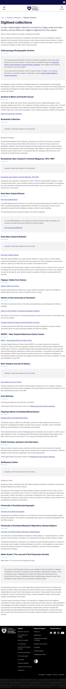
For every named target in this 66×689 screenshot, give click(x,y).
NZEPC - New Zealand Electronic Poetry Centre (16, 340)
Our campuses (22, 644)
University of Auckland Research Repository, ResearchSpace (20, 532)
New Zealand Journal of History (11, 382)
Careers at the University (24, 666)
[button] (64, 2)
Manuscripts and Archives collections (43, 406)
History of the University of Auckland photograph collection (20, 311)
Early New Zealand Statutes (10, 255)
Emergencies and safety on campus (40, 639)
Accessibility (41, 674)
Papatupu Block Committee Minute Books (14, 418)
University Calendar (23, 663)
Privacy (55, 674)
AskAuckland (37, 635)
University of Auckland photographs (12, 511)
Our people (21, 659)
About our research (23, 640)
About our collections (14, 17)
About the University (23, 631)
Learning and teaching (24, 652)
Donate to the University (40, 644)
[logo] (33, 8)
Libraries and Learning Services (24, 648)
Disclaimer (61, 674)
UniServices (21, 670)
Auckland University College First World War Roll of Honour (20, 322)
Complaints (37, 647)
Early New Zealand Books (9, 199)
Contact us (37, 631)
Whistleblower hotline (40, 654)
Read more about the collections (11, 114)
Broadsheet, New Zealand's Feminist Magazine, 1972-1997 (20, 177)
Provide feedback (39, 651)
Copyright (48, 674)
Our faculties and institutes (22, 635)
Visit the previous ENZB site (13, 228)
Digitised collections (29, 17)
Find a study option (23, 656)
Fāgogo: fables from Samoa (10, 286)
